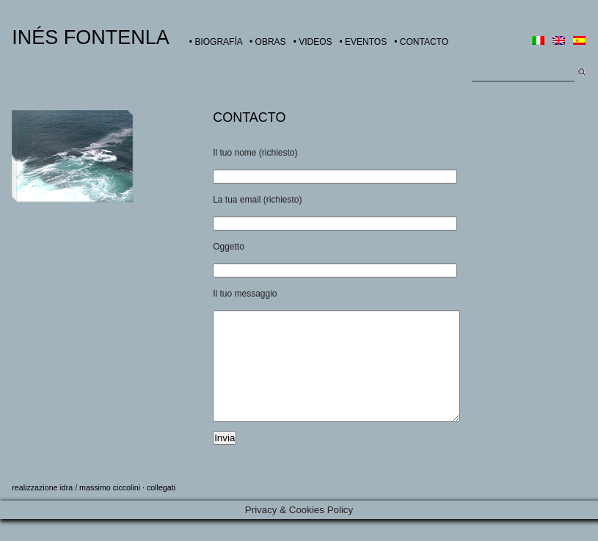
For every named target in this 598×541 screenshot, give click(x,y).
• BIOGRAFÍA (215, 42)
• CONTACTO (421, 42)
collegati (161, 509)
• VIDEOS (312, 42)
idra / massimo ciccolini (99, 509)
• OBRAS (267, 42)
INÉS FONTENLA (90, 37)
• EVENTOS (363, 42)
